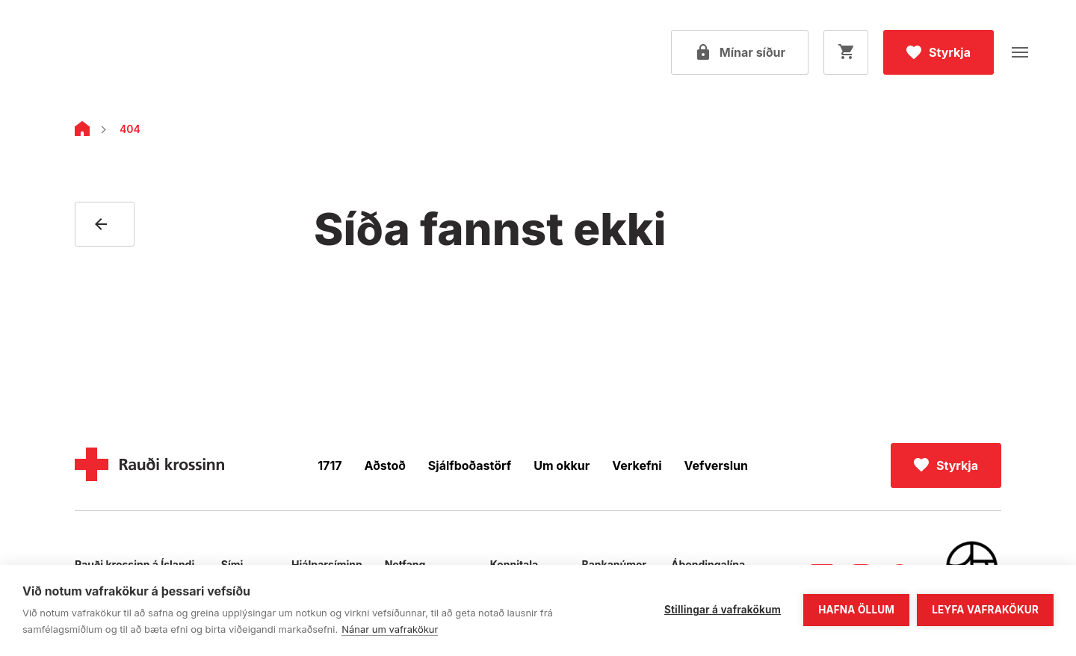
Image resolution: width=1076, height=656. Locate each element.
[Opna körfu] (845, 52)
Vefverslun (716, 465)
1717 (329, 465)
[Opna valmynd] (1020, 52)
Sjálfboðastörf (469, 465)
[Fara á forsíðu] (108, 52)
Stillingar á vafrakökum (722, 610)
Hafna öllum (856, 610)
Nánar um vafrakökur (389, 629)
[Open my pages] (739, 52)
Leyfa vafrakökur (985, 610)
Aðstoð (385, 465)
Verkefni (636, 465)
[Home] (82, 131)
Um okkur (562, 465)
